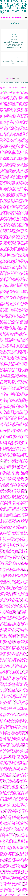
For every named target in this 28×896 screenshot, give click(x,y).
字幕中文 (23, 502)
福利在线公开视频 (24, 111)
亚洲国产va (15, 461)
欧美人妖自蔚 (9, 378)
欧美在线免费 (16, 190)
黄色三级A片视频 (12, 336)
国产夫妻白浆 (8, 782)
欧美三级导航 (7, 521)
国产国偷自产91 (23, 504)
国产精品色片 (21, 353)
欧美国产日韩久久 (21, 623)
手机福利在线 (4, 632)
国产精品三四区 (25, 674)
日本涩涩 (2, 511)
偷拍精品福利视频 (5, 535)
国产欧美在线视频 (15, 863)
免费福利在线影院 (22, 116)
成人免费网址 (7, 268)
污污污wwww (24, 473)
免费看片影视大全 (15, 432)
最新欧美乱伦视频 (5, 274)
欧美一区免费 (20, 271)
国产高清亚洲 (2, 610)
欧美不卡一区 (20, 698)
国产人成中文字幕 (13, 617)
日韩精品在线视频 (3, 398)
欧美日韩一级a (23, 683)
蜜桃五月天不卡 (19, 523)
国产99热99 (23, 594)
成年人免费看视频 (16, 839)
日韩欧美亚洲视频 (14, 194)
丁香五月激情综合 (11, 339)
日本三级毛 (18, 817)
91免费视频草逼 (3, 226)
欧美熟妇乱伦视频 (11, 813)
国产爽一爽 (16, 661)
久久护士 (12, 649)
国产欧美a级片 (20, 118)
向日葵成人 (12, 872)
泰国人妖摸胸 (6, 330)
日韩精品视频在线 (6, 859)
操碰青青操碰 (19, 172)
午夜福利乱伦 (5, 575)
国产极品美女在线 (4, 287)
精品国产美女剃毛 (5, 672)
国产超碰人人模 (25, 121)
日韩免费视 (16, 607)
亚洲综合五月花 (15, 522)
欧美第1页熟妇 (25, 413)
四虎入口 (23, 471)
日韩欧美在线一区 (17, 350)
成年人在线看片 (20, 333)
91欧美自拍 (10, 638)
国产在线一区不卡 (24, 588)
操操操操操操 (25, 344)
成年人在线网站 (16, 201)
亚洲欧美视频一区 (18, 598)
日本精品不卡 (3, 236)
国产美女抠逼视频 (14, 552)
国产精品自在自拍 (5, 380)
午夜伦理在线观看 (4, 219)
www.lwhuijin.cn (11, 77)
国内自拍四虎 (14, 591)
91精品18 (12, 805)
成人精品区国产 (21, 241)
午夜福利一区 (3, 249)
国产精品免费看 (21, 106)
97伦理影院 (10, 559)
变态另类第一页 (22, 550)
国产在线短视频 (22, 171)
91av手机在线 (11, 568)
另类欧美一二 (22, 848)
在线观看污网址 (10, 303)
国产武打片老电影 (7, 406)
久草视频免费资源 (18, 313)
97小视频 (21, 803)
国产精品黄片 (5, 157)
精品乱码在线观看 (13, 163)
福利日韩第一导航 (20, 375)
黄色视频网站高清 (7, 514)
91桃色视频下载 (8, 567)
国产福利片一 (17, 136)
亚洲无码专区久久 (7, 298)
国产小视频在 (10, 537)
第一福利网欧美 (15, 197)
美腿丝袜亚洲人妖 (19, 619)
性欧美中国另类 (14, 546)
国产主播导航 (5, 153)
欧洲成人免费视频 (14, 637)
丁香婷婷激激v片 (15, 305)
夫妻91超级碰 (4, 775)
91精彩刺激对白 (20, 140)
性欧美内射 (12, 473)
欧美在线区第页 (22, 345)
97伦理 (18, 478)
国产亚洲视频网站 (5, 835)
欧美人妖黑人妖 (15, 411)
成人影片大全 (23, 217)
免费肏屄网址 (21, 148)
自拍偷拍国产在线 (20, 770)
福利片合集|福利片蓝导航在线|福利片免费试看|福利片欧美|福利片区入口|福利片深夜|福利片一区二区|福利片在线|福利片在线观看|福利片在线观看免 (14, 459)
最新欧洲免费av (4, 386)
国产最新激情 (8, 293)
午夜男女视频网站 (16, 381)
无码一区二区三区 (10, 875)
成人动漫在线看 (10, 174)
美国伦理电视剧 (3, 845)
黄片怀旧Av (16, 640)
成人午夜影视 (19, 622)
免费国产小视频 (15, 424)
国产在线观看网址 (6, 593)
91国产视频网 (16, 866)
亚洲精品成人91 (21, 529)
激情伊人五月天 (21, 153)
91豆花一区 (25, 831)
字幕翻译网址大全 (23, 299)
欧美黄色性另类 (3, 151)
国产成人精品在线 (17, 481)
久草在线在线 (9, 305)
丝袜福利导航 (11, 426)
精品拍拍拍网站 (22, 110)
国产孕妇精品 (10, 661)
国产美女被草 (5, 555)
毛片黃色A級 (3, 860)
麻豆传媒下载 (12, 366)
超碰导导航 (2, 807)
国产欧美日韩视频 (9, 408)
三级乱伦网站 (9, 613)
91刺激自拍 (4, 888)
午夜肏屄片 (13, 600)
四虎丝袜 (6, 582)
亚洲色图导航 (12, 789)
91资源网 (19, 509)
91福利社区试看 (20, 745)
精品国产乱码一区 (6, 310)
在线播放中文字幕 (21, 587)
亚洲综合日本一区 (19, 580)
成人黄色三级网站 (22, 196)
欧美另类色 (22, 513)
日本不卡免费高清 (20, 298)
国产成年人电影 (18, 193)
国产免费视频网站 (7, 172)
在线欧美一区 (14, 755)
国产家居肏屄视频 (7, 263)
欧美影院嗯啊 (4, 97)
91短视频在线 (22, 632)
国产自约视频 (17, 555)
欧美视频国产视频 (6, 877)
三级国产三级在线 (7, 718)
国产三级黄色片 (21, 226)
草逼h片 (1, 527)
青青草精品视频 (24, 183)
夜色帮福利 (13, 510)
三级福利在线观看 (22, 360)
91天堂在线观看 (7, 384)
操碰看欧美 (17, 878)
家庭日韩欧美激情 (12, 834)
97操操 (6, 559)
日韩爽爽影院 (18, 665)
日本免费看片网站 (23, 565)
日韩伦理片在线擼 (21, 764)
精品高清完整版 (21, 372)
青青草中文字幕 (19, 243)
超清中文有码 (5, 603)
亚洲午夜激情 (14, 301)
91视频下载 (18, 714)
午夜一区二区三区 (19, 295)
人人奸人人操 (6, 410)
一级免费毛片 (13, 864)
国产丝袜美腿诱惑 (5, 586)
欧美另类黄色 (25, 326)
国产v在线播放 (17, 357)
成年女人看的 (17, 420)
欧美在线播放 (3, 761)
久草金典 (8, 650)
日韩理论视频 (6, 682)
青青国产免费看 (15, 702)
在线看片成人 (3, 164)
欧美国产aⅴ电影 (21, 162)
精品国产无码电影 (15, 320)
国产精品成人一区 (20, 422)
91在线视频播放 (23, 354)
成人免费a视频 (24, 487)
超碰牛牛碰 (21, 625)
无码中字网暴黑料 (4, 290)
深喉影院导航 (19, 311)
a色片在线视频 (14, 333)
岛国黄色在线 (5, 472)
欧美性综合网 (15, 402)
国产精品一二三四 (11, 124)
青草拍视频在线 (10, 541)
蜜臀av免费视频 (23, 104)
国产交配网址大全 (4, 319)
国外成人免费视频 (13, 886)
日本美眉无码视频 (4, 359)
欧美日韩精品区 (13, 377)
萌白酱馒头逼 (9, 688)
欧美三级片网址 (3, 793)
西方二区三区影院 (10, 882)
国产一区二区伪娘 (19, 302)
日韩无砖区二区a (24, 551)
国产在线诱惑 (19, 208)
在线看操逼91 (5, 618)
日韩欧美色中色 (11, 369)
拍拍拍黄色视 (11, 674)
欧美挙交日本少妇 (10, 833)
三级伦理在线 (19, 656)
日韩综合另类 (17, 142)
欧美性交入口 (2, 726)
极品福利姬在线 (18, 133)
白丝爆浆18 (25, 652)
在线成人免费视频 (8, 736)
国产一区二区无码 (10, 860)
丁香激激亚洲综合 (3, 875)
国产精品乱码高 (3, 353)
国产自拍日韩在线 (14, 764)
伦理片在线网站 (9, 432)
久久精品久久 (5, 299)
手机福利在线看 (24, 150)
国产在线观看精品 (11, 396)
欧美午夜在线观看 (23, 653)
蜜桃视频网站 (5, 892)
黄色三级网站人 (22, 305)
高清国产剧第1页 (3, 112)
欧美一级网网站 (10, 857)
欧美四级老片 (2, 292)
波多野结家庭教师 (20, 102)
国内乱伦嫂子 (22, 142)
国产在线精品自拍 (21, 857)
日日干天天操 (19, 291)
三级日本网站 (13, 200)
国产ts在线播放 (6, 186)
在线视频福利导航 (8, 851)
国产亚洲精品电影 (11, 219)
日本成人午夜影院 (7, 278)
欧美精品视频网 (19, 684)
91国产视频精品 (21, 109)
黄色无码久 (8, 783)
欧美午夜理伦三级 (3, 522)
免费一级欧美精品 (7, 132)
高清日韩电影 (25, 325)
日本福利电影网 (23, 805)
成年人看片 (19, 611)
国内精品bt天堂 (19, 145)
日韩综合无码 (8, 106)
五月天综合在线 (24, 665)
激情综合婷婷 (6, 295)
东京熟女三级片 (24, 771)
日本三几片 (10, 582)
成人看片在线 (18, 431)
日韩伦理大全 (3, 418)
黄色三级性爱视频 (20, 370)
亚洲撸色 (7, 644)
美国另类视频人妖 (17, 209)
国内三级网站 (2, 710)
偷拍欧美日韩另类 (11, 821)
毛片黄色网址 (11, 786)
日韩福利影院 (5, 516)
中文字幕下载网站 (3, 303)
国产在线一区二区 (14, 132)
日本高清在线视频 (14, 372)
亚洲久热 (15, 484)
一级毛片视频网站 (5, 405)
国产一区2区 (6, 595)
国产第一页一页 (22, 408)
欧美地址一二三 (12, 390)
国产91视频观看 (7, 138)
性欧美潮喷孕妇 (22, 716)
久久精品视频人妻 (7, 377)
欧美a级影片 (8, 667)
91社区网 (25, 821)
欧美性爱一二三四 (8, 773)
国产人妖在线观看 (18, 296)
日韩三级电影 (9, 740)
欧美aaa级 (12, 703)
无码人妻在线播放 (12, 325)
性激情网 (19, 825)
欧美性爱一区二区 (8, 430)
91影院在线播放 (13, 145)
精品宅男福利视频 (10, 712)
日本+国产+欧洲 (5, 890)
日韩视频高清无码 (24, 833)
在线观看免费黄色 (10, 632)
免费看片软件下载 (14, 694)
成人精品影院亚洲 (7, 619)
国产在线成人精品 (8, 213)
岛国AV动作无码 (5, 763)
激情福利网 (4, 685)
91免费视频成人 (7, 429)
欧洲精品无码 (6, 325)
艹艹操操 (8, 895)
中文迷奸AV (18, 779)
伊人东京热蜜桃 (7, 703)
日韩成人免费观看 (6, 734)
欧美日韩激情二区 (3, 481)
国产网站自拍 (15, 885)
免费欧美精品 (4, 551)
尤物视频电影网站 (16, 308)
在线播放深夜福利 (13, 410)
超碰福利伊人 (8, 115)
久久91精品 (16, 797)
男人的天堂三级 (24, 498)
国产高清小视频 (13, 817)
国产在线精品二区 (9, 658)
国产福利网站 (2, 430)
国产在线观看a (23, 519)
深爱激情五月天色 (5, 508)
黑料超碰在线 (17, 237)
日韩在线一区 (4, 110)
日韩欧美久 (21, 493)
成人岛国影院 (23, 703)
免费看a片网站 (15, 547)
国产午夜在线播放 (20, 363)
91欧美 (26, 761)
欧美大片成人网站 (11, 561)
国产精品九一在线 (10, 261)
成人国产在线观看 (13, 721)
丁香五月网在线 (21, 220)
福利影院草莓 (8, 858)
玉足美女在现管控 (8, 624)
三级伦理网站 (20, 879)
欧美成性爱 (4, 564)
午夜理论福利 (22, 765)
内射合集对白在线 (18, 195)
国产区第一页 (18, 695)
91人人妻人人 (11, 830)
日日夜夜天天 (25, 263)
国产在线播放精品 (7, 348)
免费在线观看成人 (3, 347)
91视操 (18, 653)
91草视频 (4, 668)
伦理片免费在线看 (22, 607)
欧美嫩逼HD (12, 480)
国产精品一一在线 (17, 564)
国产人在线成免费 (24, 727)
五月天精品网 (7, 509)
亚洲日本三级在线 (18, 855)
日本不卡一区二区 (19, 304)
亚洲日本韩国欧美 (13, 745)
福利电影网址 (20, 570)
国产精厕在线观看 (13, 248)
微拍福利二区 (12, 133)
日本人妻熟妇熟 (3, 576)
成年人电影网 (14, 122)
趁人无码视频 (5, 148)
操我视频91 (2, 629)
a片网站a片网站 (22, 432)
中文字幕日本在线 (8, 320)
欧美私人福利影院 (20, 265)
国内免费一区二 (12, 382)
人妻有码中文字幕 (20, 169)
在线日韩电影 (21, 378)
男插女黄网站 (9, 743)
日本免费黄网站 (23, 157)
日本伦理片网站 (9, 879)
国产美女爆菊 (20, 546)
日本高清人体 (24, 655)
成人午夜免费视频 (16, 769)
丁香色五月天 (4, 224)
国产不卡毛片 (20, 585)
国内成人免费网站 (5, 302)
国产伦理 (11, 818)
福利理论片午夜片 (13, 214)
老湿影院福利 (18, 628)
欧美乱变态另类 (5, 881)
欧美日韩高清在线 (9, 171)
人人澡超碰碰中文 (14, 837)
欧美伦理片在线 (13, 327)
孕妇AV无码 (6, 489)
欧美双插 (23, 561)
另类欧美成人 (13, 648)
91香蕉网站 (11, 797)
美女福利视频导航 (14, 550)
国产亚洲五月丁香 (22, 230)
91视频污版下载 (6, 130)
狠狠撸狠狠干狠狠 (8, 250)
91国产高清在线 (10, 708)
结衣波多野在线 (19, 105)
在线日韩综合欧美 (11, 420)
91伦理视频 (13, 785)
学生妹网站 (6, 502)
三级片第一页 (21, 277)
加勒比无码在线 (13, 114)
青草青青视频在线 (17, 873)
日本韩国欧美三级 (22, 715)
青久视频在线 (9, 122)
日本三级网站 (22, 697)
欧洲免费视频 (22, 136)
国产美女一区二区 (13, 401)
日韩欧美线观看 (24, 884)
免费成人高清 (19, 289)
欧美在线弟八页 (10, 685)
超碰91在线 (8, 577)
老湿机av (2, 485)
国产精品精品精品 (24, 165)
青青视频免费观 (3, 852)
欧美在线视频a (7, 401)
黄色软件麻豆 (6, 237)
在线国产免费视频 (9, 151)
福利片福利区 (10, 477)
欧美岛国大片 (16, 803)
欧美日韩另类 (13, 267)
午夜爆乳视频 (16, 232)
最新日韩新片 (3, 156)
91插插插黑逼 (18, 589)
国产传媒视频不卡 (10, 780)
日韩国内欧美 (2, 728)
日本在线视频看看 (20, 401)
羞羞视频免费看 (5, 846)
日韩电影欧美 (2, 671)
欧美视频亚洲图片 (6, 523)
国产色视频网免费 (14, 166)
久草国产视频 (9, 722)
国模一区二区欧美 (14, 269)
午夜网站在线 (3, 115)
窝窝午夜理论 (15, 474)
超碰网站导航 (12, 158)
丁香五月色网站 (10, 683)
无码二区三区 (22, 811)
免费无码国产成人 (20, 877)
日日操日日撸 (2, 677)
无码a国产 (26, 755)
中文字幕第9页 (6, 341)
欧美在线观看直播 (16, 332)
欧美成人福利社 (8, 169)
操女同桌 (22, 644)
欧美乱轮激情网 (4, 162)
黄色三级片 (2, 567)
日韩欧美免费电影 (7, 755)
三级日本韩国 (13, 606)
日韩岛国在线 (22, 274)
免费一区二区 (18, 600)
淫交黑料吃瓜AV (17, 400)
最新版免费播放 (5, 700)
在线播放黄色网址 (23, 608)
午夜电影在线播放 (5, 199)
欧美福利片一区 (18, 346)
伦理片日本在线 (18, 219)
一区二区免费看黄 (10, 641)
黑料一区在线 (13, 169)
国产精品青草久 (19, 742)
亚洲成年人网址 (3, 722)
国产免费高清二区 (13, 511)
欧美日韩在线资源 (22, 362)
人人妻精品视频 (3, 102)
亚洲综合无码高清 (11, 342)
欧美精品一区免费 (17, 405)
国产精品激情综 (23, 394)
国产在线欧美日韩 (19, 325)
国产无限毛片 (5, 111)
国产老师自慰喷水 (22, 398)
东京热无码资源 (17, 683)
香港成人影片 (6, 140)
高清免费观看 (5, 387)
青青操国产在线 (21, 869)
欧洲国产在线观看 (21, 424)
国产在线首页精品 (13, 263)
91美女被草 (4, 496)
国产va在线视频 (17, 266)
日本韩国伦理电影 (17, 97)
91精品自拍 (17, 823)
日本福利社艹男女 (16, 688)
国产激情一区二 (7, 304)
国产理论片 (11, 771)
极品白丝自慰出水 (3, 184)
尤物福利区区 (14, 326)
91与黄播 (15, 793)
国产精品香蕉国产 (19, 380)
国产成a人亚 (16, 472)
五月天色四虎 (5, 662)
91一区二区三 (14, 647)
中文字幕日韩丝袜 (10, 230)
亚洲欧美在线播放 (18, 701)
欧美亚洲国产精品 (11, 346)
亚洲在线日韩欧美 (13, 368)
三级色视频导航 (24, 330)
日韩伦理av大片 (3, 471)
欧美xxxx (21, 743)
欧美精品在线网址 (16, 104)
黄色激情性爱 (24, 670)
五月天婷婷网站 (11, 157)
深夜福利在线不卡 (22, 323)
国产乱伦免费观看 (10, 215)
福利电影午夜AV (23, 374)
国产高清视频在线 (23, 788)
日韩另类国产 (14, 92)
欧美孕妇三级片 (6, 473)
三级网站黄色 (13, 538)
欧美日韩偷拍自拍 (9, 853)
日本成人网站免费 (3, 474)
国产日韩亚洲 (22, 308)
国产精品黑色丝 (25, 407)
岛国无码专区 (13, 709)
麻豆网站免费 (9, 245)
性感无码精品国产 (12, 750)
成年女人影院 (11, 759)
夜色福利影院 (11, 592)
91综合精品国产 (11, 190)
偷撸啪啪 (7, 589)
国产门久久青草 (16, 297)
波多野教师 (24, 815)
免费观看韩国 (2, 327)
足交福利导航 (24, 753)
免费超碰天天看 (15, 691)
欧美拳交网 (25, 692)
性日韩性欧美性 (11, 558)
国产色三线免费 (13, 123)
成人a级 (26, 843)
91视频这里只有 (11, 160)
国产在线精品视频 (17, 319)
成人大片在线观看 (8, 424)
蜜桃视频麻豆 (8, 465)
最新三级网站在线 (24, 531)
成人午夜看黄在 (3, 408)
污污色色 (5, 809)
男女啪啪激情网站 (14, 271)
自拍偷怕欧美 (23, 817)
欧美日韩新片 (5, 821)
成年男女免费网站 (12, 371)
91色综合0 (16, 841)
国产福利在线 (2, 483)
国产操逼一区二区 (13, 825)
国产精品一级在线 (4, 339)
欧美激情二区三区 (23, 420)
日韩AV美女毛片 (24, 767)
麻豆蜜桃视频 (2, 259)
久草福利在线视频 (8, 416)
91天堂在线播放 (13, 655)
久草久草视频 (12, 847)
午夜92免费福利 (22, 255)
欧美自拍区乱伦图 (13, 535)
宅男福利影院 (18, 168)
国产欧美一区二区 (24, 480)
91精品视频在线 (14, 356)
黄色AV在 (13, 619)
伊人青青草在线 (23, 630)
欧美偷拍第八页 (18, 883)
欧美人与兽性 (4, 423)
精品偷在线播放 (10, 585)
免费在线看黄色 (12, 195)
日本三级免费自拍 (22, 464)
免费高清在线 (13, 388)
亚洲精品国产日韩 (19, 574)
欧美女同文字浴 (19, 407)
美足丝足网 (13, 823)
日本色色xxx (2, 696)
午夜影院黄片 (5, 794)
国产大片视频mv (11, 180)
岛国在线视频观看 (15, 626)
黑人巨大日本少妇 (10, 775)
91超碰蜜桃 (9, 522)
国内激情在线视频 (17, 261)
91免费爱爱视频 (14, 877)
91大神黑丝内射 (16, 146)
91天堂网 (2, 694)
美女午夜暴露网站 (5, 679)
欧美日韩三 (6, 562)
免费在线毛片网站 (5, 168)
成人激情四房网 (7, 694)
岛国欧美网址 (21, 144)
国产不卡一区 (23, 215)
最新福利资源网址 (5, 195)
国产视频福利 (15, 768)
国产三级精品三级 (9, 104)
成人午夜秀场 (20, 885)
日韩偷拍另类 (24, 873)
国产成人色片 (9, 762)
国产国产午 (25, 676)
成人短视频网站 (16, 605)
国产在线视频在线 (8, 345)
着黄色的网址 (4, 364)
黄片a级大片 (8, 751)
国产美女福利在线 (20, 192)
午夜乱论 (6, 767)
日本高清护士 (11, 374)
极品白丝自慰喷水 (18, 390)
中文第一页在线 (22, 201)
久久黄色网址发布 (7, 217)
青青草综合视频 (5, 738)
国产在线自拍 (18, 165)
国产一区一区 (16, 362)
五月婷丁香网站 (17, 386)
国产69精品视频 (12, 237)
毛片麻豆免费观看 (16, 725)
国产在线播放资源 (20, 253)
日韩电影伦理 (10, 146)
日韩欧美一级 (13, 523)
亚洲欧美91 (25, 510)
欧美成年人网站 (19, 94)
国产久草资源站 (19, 223)
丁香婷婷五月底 (20, 858)
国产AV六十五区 (11, 290)
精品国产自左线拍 (16, 170)
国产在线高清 (22, 428)
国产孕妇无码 (23, 120)
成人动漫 (24, 656)
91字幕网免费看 (16, 148)
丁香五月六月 (11, 274)
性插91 (20, 469)
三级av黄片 (17, 649)
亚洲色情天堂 (14, 184)
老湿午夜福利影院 (22, 387)
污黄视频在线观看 (19, 205)
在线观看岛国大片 (24, 759)
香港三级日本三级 (9, 483)
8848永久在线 (17, 558)
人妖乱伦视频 (4, 876)
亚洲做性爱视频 (17, 354)
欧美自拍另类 (25, 469)
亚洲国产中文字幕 (16, 501)
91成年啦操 (22, 472)
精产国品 (22, 680)
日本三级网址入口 (22, 599)
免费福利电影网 (21, 238)
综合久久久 (22, 828)
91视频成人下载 (16, 247)
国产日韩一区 (22, 769)
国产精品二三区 (9, 102)
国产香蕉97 (8, 588)
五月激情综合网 (6, 774)
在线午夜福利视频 (22, 151)
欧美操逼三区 (24, 278)
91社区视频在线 (23, 290)
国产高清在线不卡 (15, 251)
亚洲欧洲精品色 (9, 249)
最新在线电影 (15, 129)
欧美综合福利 (18, 108)
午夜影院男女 (17, 872)
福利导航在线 (14, 413)
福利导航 (26, 640)
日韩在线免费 (4, 688)
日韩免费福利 (6, 789)
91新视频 (24, 556)
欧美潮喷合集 (12, 256)
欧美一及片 (6, 714)
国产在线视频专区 (18, 336)
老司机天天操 (23, 376)
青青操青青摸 (7, 629)
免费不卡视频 (5, 227)
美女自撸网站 (6, 847)
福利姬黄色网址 (24, 806)
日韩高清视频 (16, 818)
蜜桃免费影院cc (24, 176)
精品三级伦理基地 (4, 313)
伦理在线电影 (23, 209)
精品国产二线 (19, 257)
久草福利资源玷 (18, 528)
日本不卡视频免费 (15, 706)
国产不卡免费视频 (3, 414)
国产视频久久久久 (10, 499)
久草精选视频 (13, 680)
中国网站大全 (11, 334)
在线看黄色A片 (17, 492)
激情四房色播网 (22, 156)
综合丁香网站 (10, 99)
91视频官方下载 (13, 105)
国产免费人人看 (10, 793)
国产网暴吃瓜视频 (22, 520)
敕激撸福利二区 (19, 211)
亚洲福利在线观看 (13, 375)
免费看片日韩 (10, 402)
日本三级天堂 (10, 287)
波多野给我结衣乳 (19, 648)
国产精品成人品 (19, 654)
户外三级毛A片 (24, 789)
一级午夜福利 (14, 224)
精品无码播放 (2, 268)
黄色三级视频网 (3, 604)
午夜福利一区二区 (19, 496)
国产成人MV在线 (10, 398)
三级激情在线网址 (11, 767)
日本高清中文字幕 (22, 559)
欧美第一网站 (22, 164)
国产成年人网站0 (7, 606)
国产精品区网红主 (5, 108)
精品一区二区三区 (20, 895)
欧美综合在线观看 (7, 283)
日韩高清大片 (4, 141)
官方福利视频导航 (23, 332)
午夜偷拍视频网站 (8, 479)
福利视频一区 (24, 883)
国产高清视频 (25, 768)
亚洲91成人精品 (18, 244)
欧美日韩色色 (4, 642)
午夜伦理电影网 (3, 541)
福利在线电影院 (17, 428)
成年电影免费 (9, 92)
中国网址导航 (21, 640)
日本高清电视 (6, 822)
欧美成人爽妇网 (19, 864)
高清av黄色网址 (18, 330)
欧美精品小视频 (23, 830)
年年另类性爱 (18, 847)
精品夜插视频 (20, 417)
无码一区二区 (13, 588)
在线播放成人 (11, 405)
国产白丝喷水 (9, 329)
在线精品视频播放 (23, 791)
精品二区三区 (6, 884)
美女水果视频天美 (8, 505)
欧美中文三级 (14, 430)
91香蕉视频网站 (8, 152)
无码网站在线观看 (14, 650)
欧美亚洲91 (19, 540)
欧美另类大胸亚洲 (24, 310)
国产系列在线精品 (6, 431)
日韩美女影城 (10, 359)
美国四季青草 (2, 552)
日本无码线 (2, 709)
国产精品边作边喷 (4, 396)
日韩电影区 (11, 889)
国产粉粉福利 (16, 697)
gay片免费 (6, 664)
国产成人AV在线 (10, 697)
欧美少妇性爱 (20, 411)
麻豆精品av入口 (6, 248)
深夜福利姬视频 (5, 695)
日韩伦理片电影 (5, 323)
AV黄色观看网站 (19, 344)
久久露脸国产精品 (18, 851)
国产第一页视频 (6, 321)
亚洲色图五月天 (25, 177)
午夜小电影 (4, 640)
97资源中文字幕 (11, 392)
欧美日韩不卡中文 (19, 307)
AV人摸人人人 (7, 673)
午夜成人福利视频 (6, 804)
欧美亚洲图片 (11, 266)
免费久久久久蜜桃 (15, 762)
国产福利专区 (6, 93)
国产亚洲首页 (11, 586)
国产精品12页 (6, 592)
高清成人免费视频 (7, 192)
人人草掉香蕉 (23, 334)
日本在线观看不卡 (16, 236)
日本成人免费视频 (19, 260)
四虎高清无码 (4, 638)
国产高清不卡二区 (20, 430)
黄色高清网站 (11, 350)
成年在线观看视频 (7, 871)
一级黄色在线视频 (14, 545)
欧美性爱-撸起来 (5, 526)
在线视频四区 (12, 138)
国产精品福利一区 (13, 894)
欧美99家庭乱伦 (5, 206)
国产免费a (6, 742)
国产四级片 (22, 479)
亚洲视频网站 (8, 333)
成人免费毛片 (16, 340)
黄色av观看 (25, 851)
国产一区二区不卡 (17, 376)
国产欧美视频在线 (10, 97)
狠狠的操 (12, 734)
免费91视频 (17, 875)
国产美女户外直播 (15, 345)
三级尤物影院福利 (10, 351)
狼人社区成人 (4, 251)
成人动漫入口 (5, 369)
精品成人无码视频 (18, 321)
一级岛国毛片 (14, 235)
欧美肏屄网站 (9, 224)
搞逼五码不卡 (16, 490)
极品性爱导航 (6, 825)
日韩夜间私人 (9, 235)
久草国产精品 (3, 413)
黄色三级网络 (4, 504)
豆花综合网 (16, 857)
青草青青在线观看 (20, 733)
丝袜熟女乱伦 (15, 505)
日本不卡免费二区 (19, 573)
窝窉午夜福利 (20, 245)
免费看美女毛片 (3, 857)
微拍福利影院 (22, 221)
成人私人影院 (15, 618)
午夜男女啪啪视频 (23, 649)
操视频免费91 (6, 511)
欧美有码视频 (17, 256)
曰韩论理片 (2, 670)
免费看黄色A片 (4, 215)
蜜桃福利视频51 (22, 247)
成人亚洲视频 (13, 218)
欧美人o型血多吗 (22, 281)
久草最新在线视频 (13, 254)
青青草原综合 (24, 181)
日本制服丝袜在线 (10, 828)
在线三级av (17, 835)
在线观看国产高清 (19, 819)
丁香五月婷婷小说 (21, 293)
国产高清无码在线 (11, 227)
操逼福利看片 (7, 623)
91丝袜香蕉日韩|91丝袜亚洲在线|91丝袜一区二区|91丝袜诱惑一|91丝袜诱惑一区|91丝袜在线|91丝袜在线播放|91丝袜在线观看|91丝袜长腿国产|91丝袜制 (14, 436)
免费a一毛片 (12, 583)
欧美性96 (17, 497)
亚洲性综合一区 (22, 329)
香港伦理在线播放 (8, 807)
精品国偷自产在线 (4, 317)
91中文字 (15, 890)
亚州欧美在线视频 (4, 771)
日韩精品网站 (12, 665)
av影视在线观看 (13, 404)
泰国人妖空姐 (7, 486)
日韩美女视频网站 (23, 709)
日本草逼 (13, 883)
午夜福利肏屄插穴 (16, 483)
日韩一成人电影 (25, 257)
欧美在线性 (2, 702)
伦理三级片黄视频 (19, 186)
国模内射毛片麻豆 (10, 848)
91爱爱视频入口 (6, 334)
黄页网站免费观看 (22, 146)
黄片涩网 (3, 692)
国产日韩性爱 (16, 175)
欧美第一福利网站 (18, 341)
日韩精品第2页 (5, 360)
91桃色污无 (25, 538)
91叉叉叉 (24, 787)
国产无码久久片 (20, 389)
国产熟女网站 (22, 818)
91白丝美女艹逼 (3, 316)
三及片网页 (17, 712)
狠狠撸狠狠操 (16, 392)
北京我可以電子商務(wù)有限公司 (12, 17)
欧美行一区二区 (6, 374)
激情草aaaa (18, 487)
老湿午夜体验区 (20, 763)
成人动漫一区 (15, 241)
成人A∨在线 (7, 872)
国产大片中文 (24, 860)
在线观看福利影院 (7, 407)
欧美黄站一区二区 (13, 581)
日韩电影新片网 (19, 795)
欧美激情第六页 (21, 406)
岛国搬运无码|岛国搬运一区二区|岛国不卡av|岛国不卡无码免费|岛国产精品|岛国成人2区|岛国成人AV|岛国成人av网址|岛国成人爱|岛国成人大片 (13, 452)
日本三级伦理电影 (3, 532)
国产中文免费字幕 (6, 404)
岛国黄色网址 (10, 116)
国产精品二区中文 (12, 662)
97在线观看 (25, 751)
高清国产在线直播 (3, 477)
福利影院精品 (14, 311)
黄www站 (9, 800)
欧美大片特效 (24, 780)
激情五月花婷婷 (14, 733)
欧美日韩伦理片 (21, 197)
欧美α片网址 (4, 855)
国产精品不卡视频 (3, 92)
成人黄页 (9, 892)
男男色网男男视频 (16, 565)
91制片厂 (21, 875)
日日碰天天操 (22, 284)
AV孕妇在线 (2, 773)
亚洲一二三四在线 (9, 353)
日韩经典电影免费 (20, 535)
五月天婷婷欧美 (24, 700)
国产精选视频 (8, 177)
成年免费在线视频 (11, 534)
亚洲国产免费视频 (6, 678)
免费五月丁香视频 (19, 601)
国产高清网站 (24, 775)
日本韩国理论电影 (5, 528)
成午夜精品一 (18, 517)
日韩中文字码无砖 (15, 213)
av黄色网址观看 (6, 344)
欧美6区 (7, 656)
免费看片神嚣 (10, 148)
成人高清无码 (20, 194)
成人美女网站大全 (18, 124)
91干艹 (3, 637)
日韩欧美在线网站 (20, 593)
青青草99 (24, 486)
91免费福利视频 (3, 171)
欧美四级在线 (6, 133)
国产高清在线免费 (13, 259)
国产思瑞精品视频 (5, 573)
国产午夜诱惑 (19, 395)
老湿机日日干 (21, 273)
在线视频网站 (19, 98)
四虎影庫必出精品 (17, 753)
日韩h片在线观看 (5, 150)
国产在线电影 (21, 664)
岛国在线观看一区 (14, 406)
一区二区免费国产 (6, 805)
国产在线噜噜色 (9, 768)
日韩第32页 (6, 689)
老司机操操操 (13, 117)
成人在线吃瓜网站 (12, 188)
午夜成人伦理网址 (7, 469)
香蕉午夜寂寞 (13, 690)
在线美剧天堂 (4, 261)
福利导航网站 (13, 268)
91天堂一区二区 (21, 314)
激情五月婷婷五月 (18, 831)
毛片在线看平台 (11, 135)
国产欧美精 (20, 507)
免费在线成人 (13, 134)
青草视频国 (2, 579)
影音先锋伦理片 (6, 865)
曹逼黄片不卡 (9, 461)
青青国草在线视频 (6, 205)
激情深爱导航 (16, 110)
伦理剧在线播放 (17, 130)
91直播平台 (8, 653)
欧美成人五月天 (13, 431)
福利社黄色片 (14, 363)
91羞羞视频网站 (3, 106)
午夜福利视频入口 (18, 679)
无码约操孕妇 (23, 528)
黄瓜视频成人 (17, 805)
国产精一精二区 (10, 162)
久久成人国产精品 (8, 262)
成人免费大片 (22, 232)
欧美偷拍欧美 (13, 692)
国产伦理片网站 (17, 471)
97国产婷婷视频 (11, 555)
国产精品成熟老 (25, 321)
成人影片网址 (19, 352)
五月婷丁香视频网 (17, 563)
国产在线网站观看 (17, 732)
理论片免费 (20, 768)
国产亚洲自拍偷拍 (8, 691)
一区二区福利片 (9, 301)
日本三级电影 (10, 187)
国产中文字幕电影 (13, 243)
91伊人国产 (13, 779)
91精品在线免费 (10, 599)
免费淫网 (18, 519)
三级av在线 (5, 531)
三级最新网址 (5, 622)
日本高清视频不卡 (14, 348)
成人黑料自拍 (4, 305)
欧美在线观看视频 (22, 571)
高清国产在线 (18, 846)
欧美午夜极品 (14, 250)
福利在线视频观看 (22, 604)
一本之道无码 (19, 301)
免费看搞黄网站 (13, 787)
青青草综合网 (6, 335)
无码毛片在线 (2, 320)
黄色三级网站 (22, 497)
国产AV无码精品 (8, 265)
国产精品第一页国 (11, 846)
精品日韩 (20, 691)
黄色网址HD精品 (12, 244)
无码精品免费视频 (10, 513)
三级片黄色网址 (9, 207)
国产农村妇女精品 (10, 612)
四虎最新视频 (14, 115)
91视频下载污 (9, 576)
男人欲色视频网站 (22, 249)
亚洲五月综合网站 (20, 327)
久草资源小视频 (18, 812)
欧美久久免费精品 (7, 425)
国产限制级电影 (22, 490)
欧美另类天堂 (13, 399)
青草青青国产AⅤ (6, 812)
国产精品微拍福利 (18, 597)
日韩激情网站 (10, 127)
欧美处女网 (17, 788)
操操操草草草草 (13, 189)
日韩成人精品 (9, 251)
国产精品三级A (7, 485)
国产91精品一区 (3, 297)
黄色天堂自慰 (14, 416)
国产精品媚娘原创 (15, 469)
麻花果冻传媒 (6, 94)
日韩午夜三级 (13, 231)
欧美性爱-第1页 (12, 93)
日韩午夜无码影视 (3, 400)
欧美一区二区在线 (8, 706)
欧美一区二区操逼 (13, 223)
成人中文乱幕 (5, 142)
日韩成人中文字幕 (15, 479)
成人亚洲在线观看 (19, 322)
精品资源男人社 (10, 241)
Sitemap (20, 78)
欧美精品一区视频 (20, 624)
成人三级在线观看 (19, 822)
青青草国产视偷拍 (3, 235)
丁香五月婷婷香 (8, 372)
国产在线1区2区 (5, 180)
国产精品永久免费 (16, 164)
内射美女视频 (5, 116)
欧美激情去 (9, 474)
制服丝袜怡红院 (20, 758)
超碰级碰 (15, 876)
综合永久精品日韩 (20, 338)
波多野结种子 (19, 254)
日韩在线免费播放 (7, 208)
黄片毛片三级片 (16, 765)
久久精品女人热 (6, 894)
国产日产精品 (12, 176)
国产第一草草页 (21, 152)
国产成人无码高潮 (20, 92)
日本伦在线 (5, 686)
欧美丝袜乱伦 (24, 410)
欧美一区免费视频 (15, 800)
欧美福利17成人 (16, 273)
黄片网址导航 (17, 830)
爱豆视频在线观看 (6, 785)
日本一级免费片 (23, 786)
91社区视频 (17, 475)
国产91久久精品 (23, 212)
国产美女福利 (5, 725)
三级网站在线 (6, 886)
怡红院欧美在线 (21, 852)
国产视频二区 (10, 417)
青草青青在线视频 (14, 202)
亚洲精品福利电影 (24, 431)
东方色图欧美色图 (13, 275)
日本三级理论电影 (7, 395)
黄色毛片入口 (14, 465)
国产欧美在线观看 (4, 314)
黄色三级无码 (15, 576)
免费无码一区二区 (18, 510)
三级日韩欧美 (24, 105)
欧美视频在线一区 (17, 537)
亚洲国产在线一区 (13, 652)
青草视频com (14, 852)
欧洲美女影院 (3, 866)
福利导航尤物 (25, 302)
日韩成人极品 (2, 345)
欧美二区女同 (16, 387)
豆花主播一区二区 (13, 253)
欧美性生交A (11, 575)
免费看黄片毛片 (18, 603)
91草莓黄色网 (24, 628)
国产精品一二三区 (7, 781)
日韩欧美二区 (16, 369)
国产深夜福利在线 (21, 704)
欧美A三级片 (14, 740)
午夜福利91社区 (25, 812)
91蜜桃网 (12, 867)
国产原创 (4, 715)
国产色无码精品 (9, 861)
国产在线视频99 (8, 220)
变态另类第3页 (11, 175)
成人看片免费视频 (6, 328)
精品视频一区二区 (20, 591)
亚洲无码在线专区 (20, 365)
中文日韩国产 (4, 712)
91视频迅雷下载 (13, 203)
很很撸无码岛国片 (8, 811)
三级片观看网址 (5, 124)
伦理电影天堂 (23, 491)
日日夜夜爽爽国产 (3, 533)
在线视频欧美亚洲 (24, 396)
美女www (7, 765)
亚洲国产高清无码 (20, 581)
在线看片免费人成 (14, 466)
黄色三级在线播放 (3, 122)
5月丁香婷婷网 (18, 703)
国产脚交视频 (8, 710)
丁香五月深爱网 (20, 178)
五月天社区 (16, 853)
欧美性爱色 (22, 634)
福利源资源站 (15, 716)
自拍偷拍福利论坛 (9, 634)
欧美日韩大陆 (8, 126)
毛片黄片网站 (22, 359)
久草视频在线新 (21, 141)
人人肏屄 (20, 854)
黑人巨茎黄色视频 (22, 297)
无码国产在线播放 (9, 196)
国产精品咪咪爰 (15, 736)
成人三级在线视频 (20, 309)
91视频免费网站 (10, 809)
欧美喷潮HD (5, 628)
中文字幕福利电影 (4, 381)
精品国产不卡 (7, 365)
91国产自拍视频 (11, 383)
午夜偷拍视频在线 (16, 477)
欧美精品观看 (20, 861)
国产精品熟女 (5, 574)
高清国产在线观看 (19, 842)
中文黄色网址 (21, 533)
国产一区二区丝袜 (20, 189)
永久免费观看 (7, 375)
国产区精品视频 (15, 567)
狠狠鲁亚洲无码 (8, 166)
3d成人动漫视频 (11, 232)
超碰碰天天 (14, 624)
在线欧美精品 (22, 135)
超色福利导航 (3, 272)
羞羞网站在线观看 (17, 860)
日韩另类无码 (13, 384)
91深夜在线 (9, 647)
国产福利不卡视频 (14, 869)
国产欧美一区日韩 (23, 400)
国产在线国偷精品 (17, 160)
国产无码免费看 (9, 422)
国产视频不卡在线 (6, 690)
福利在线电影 (6, 121)
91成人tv (2, 469)
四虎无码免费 (17, 734)
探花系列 (22, 872)
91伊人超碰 (20, 694)
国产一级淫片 (20, 845)
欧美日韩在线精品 (21, 650)
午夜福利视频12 (13, 310)
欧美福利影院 (15, 749)
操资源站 (7, 655)
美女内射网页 (24, 275)
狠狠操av (21, 467)
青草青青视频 (2, 96)
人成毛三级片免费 (12, 108)
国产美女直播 (9, 852)
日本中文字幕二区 (14, 152)
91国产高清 (12, 569)
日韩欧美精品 (8, 257)
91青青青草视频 (24, 347)
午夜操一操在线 (16, 696)
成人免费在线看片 (18, 556)
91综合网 (19, 660)
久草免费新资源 (5, 135)
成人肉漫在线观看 (10, 841)
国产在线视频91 (23, 206)
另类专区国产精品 (9, 418)
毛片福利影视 (4, 174)
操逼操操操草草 (6, 390)
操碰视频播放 (13, 519)
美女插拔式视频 (3, 762)
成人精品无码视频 (16, 359)
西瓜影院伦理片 (19, 188)
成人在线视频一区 (16, 127)
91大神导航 (4, 747)
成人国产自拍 (13, 407)
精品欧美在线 (21, 174)
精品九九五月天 (24, 168)
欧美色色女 (10, 618)
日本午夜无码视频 (18, 641)
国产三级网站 (5, 525)
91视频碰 (23, 809)
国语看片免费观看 (21, 402)
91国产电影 (2, 885)
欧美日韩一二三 (11, 111)
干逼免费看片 (4, 585)
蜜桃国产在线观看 (20, 134)
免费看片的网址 (5, 795)
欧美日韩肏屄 (12, 394)
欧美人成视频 (24, 285)
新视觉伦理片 (10, 153)
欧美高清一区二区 (4, 383)
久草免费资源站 (25, 484)
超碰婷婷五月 (19, 177)
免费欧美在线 (13, 540)
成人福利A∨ (17, 632)
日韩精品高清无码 (4, 392)
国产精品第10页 (6, 136)
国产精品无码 (10, 247)
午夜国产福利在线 (20, 543)
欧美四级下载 (2, 424)
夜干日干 (21, 792)
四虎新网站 (25, 792)
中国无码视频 (24, 227)
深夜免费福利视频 (3, 641)
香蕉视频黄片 (23, 483)
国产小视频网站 (3, 791)
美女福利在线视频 (13, 94)
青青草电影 (10, 565)
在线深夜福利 (22, 381)
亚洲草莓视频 (12, 806)
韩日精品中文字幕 (11, 206)
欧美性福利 (16, 726)
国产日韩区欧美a (19, 737)
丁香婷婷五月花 (17, 157)
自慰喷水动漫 (6, 275)
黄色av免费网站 (14, 804)
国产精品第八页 (14, 895)
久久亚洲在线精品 (24, 225)
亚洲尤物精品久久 (22, 539)
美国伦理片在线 (13, 304)
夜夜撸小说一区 (4, 120)
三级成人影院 (7, 352)
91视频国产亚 (13, 629)
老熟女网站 (2, 654)
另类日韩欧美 (13, 485)
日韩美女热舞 (11, 679)
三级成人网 (4, 683)
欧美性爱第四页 (12, 193)
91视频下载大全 (9, 849)
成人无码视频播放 (14, 623)
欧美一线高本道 (19, 746)
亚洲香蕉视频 (10, 381)
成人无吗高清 (6, 798)
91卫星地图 (19, 774)
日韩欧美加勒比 (6, 419)
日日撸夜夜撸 (25, 865)
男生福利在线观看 (20, 115)
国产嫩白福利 (13, 257)
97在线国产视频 (3, 613)
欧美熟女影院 (25, 128)
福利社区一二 (19, 326)
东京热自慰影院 (21, 292)
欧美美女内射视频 (7, 883)
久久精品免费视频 (20, 203)
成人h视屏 (10, 557)
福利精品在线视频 (7, 200)
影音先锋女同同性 (3, 833)
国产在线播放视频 (12, 656)
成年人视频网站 (8, 289)
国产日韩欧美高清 (13, 309)
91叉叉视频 (18, 549)
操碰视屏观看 (19, 413)
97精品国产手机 (10, 481)
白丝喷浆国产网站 (13, 358)
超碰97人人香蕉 (8, 147)
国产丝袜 (8, 867)
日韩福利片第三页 (3, 129)
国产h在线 (8, 726)
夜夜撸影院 (24, 894)
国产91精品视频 (20, 229)
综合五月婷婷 (15, 187)
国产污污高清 (7, 389)
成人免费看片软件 (20, 672)
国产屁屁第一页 (20, 710)
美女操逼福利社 (10, 642)
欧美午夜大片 (19, 655)
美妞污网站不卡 (17, 759)
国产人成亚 (8, 610)
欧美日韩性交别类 (16, 139)
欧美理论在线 (18, 806)
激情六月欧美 (8, 159)
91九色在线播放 (15, 792)
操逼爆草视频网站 (5, 581)
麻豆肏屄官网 (5, 225)
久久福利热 (11, 720)
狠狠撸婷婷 (23, 537)
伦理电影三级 (7, 824)
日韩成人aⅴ (25, 810)
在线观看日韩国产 (17, 771)
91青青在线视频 (24, 611)
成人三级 (1, 680)
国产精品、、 (23, 642)
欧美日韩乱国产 (25, 352)
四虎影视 (24, 505)
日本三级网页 (19, 393)
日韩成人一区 (23, 714)
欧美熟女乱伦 (24, 195)
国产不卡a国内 (21, 843)
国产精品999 (13, 653)
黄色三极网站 (20, 147)
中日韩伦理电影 (22, 392)
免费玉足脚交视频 (16, 719)
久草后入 (24, 622)
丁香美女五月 (19, 678)
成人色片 (1, 489)
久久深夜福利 (8, 840)
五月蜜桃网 (9, 845)
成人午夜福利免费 (17, 347)
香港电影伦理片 (6, 105)
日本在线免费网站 (20, 617)
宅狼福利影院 (5, 242)
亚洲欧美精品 (10, 491)
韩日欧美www (17, 592)
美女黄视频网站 (24, 193)
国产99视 (16, 882)
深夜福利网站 (11, 873)
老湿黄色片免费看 (15, 579)
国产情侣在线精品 (23, 93)
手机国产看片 (16, 630)
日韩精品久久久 (24, 481)
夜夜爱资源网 (6, 757)
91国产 (5, 540)
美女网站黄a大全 (6, 350)
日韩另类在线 (24, 336)
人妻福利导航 (14, 207)
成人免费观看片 (8, 660)
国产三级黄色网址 (15, 378)
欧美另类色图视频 (9, 668)
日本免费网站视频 (24, 319)
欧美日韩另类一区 (12, 562)
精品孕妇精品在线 (20, 514)
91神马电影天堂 (15, 533)
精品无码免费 (19, 267)
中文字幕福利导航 (17, 594)
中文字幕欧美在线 (6, 649)
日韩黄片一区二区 (4, 340)
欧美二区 (1, 815)
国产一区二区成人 (20, 757)
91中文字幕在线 (14, 871)
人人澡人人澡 (5, 737)
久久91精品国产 (17, 426)
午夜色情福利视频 (21, 731)
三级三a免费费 (8, 546)
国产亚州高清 (25, 658)
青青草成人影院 (21, 647)
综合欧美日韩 (5, 557)
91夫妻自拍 (2, 666)
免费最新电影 (12, 865)
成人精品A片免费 (21, 224)
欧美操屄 (19, 484)
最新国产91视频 (5, 661)
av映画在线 (18, 562)
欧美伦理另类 (21, 892)
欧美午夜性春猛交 (13, 328)
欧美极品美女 (8, 229)
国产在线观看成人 (17, 383)
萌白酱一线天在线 (17, 334)
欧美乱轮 (5, 803)
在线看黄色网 (24, 870)
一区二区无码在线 (23, 696)
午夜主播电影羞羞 (12, 165)
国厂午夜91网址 (14, 587)
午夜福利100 (10, 890)
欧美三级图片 (7, 96)
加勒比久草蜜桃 (25, 589)
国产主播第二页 (15, 761)
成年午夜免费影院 (3, 776)
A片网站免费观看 (19, 799)
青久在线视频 (2, 570)
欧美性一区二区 (11, 563)
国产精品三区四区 (10, 492)
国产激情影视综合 (23, 579)
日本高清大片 (25, 315)
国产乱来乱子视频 (10, 414)
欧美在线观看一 (19, 595)
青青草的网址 (17, 586)
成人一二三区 (17, 833)
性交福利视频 (2, 591)
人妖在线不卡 (16, 360)
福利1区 (1, 847)
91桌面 (23, 730)
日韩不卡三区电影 (18, 534)
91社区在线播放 (10, 876)
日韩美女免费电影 (16, 582)
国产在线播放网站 (6, 233)
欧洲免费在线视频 (9, 464)
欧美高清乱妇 (19, 275)
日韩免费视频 (12, 788)
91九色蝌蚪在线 (24, 526)
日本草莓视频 (22, 613)
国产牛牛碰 (22, 586)
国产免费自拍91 (20, 834)
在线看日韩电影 (5, 308)
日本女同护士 (16, 144)
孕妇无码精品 (8, 338)
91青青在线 (5, 707)
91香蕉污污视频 (9, 411)
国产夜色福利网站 (5, 806)
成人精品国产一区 (6, 731)
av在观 (10, 462)
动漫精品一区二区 (14, 509)
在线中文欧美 (12, 330)
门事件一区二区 (19, 200)
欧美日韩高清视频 (10, 110)
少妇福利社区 (9, 501)
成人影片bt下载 (12, 695)
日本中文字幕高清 (13, 315)
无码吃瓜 (5, 743)
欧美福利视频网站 (18, 813)
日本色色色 (14, 622)
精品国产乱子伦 (12, 798)
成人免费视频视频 (7, 842)
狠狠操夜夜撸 (15, 99)
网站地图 (2, 88)
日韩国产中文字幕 (5, 517)
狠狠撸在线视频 (6, 309)
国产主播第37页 (25, 399)
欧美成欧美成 (5, 346)
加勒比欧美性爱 (20, 122)
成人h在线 (24, 742)
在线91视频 (22, 801)
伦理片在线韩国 (8, 292)
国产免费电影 (7, 98)
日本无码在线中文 (16, 526)
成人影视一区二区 (4, 190)
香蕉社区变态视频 (7, 203)
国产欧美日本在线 (5, 480)
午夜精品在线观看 (18, 616)
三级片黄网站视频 (22, 369)
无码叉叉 (7, 816)
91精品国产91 (19, 553)
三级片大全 (17, 568)
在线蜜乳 (4, 464)
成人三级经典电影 (10, 354)
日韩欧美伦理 (17, 776)
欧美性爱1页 (10, 881)
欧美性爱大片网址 (16, 773)
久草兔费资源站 (12, 595)
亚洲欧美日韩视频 (13, 478)
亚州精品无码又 (18, 525)
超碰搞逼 (11, 765)
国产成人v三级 (20, 250)
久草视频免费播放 (20, 793)
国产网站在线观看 (22, 797)
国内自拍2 (24, 662)
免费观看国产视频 (16, 557)
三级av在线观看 (6, 549)
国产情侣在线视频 (7, 271)
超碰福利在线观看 (23, 287)
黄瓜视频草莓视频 (19, 794)
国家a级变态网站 (15, 892)
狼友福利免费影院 (21, 132)
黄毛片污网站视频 (14, 782)
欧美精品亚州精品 (13, 118)
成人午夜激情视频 (24, 564)
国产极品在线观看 (10, 776)
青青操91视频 (23, 688)
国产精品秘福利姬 (22, 713)
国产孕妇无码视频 (6, 698)
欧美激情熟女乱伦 (14, 824)
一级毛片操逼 (6, 428)
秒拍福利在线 (2, 326)
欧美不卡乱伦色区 (13, 758)
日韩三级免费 (4, 561)
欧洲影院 (23, 485)
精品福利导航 (22, 659)
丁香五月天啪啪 (18, 103)
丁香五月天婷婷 (9, 156)
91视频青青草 (6, 818)
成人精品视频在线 (11, 313)
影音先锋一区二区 (21, 777)
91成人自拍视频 (4, 201)
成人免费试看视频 (5, 817)
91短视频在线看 (18, 183)
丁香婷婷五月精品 (22, 545)
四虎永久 (6, 732)
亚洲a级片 (7, 831)
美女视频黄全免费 (16, 727)
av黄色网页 (8, 692)
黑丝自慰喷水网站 (8, 286)
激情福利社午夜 (16, 116)
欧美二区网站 (23, 364)
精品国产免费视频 (6, 764)
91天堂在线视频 (21, 638)
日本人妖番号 (21, 522)
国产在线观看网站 (13, 756)
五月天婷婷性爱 (24, 133)
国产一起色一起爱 (3, 230)
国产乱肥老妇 (24, 233)
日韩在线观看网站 (10, 539)
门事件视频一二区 (14, 520)
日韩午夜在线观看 (10, 701)
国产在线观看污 (6, 188)
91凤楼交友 (14, 861)
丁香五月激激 (23, 823)
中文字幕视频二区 (5, 617)
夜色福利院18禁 (8, 291)
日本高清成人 (14, 422)
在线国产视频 (19, 538)
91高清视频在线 (23, 773)
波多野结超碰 (13, 128)
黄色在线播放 (12, 285)
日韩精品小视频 (5, 630)
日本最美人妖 (14, 265)
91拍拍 (13, 851)
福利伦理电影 (24, 679)
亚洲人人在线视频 (23, 351)
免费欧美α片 (23, 335)
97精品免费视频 (5, 175)
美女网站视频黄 (15, 571)
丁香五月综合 (22, 386)
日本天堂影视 (8, 316)
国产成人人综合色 (4, 342)
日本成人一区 (22, 734)
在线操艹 (18, 750)
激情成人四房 (3, 293)
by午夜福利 (2, 756)
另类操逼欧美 (9, 112)
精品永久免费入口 (12, 574)
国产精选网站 (4, 354)
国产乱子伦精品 (12, 815)
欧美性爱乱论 (19, 662)
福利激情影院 (6, 787)
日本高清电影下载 (18, 473)
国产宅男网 (22, 724)
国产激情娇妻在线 (13, 757)
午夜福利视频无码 (14, 783)
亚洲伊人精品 (11, 362)
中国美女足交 (19, 182)
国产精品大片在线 (3, 752)
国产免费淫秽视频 (24, 371)
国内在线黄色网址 (20, 756)
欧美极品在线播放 (11, 296)
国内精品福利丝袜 (16, 212)
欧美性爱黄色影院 (8, 579)
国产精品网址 (25, 291)
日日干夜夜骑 (5, 498)
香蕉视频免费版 (18, 366)
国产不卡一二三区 (3, 813)
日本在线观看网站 (18, 752)
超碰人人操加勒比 (13, 140)
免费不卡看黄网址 (18, 821)
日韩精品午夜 (17, 284)
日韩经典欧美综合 (11, 183)
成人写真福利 (12, 673)
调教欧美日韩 (13, 316)
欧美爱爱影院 (9, 184)
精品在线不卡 (18, 785)
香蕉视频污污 (5, 750)
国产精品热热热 (5, 487)
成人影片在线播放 (8, 363)
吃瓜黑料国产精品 (7, 182)
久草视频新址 (25, 429)
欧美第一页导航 (25, 721)
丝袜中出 (15, 585)
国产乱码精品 (21, 320)
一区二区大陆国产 (8, 467)
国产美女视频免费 (21, 303)
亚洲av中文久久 (24, 97)
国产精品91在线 (5, 183)
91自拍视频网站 (17, 180)
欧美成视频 (10, 725)
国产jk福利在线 (12, 233)
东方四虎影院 (21, 340)
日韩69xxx (22, 558)
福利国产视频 (21, 626)
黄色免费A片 (19, 810)
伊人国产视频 (2, 372)
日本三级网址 (5, 144)
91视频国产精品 (5, 503)
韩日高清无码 (17, 801)
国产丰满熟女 (11, 341)
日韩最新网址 (23, 517)
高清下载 (10, 622)
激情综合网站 (8, 545)
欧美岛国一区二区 (15, 467)
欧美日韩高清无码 (11, 103)
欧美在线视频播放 (21, 567)
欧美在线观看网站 (11, 142)
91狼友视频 (22, 614)
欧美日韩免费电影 (21, 269)
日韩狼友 (5, 863)
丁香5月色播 (18, 690)
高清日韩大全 (10, 630)
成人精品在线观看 (11, 686)
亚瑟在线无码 (20, 412)
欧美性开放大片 (15, 279)
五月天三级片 (8, 715)
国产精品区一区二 (18, 280)
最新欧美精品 (12, 284)
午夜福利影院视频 (10, 659)
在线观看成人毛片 (6, 829)
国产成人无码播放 (18, 468)
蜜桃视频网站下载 (3, 311)
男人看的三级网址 (9, 716)
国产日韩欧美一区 (17, 889)
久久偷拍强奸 (17, 158)
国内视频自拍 (6, 394)
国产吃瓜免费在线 (21, 356)
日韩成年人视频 (8, 231)
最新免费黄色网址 (10, 400)
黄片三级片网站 (14, 739)
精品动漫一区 (7, 158)
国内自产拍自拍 (6, 284)
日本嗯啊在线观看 (6, 553)
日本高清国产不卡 (8, 724)
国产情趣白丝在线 (17, 120)
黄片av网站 (7, 788)
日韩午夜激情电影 (20, 416)
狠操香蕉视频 (8, 552)
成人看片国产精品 (6, 366)
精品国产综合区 (6, 260)
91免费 (22, 592)
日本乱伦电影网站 (17, 491)
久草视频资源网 (21, 547)
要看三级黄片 (21, 800)
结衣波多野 (6, 801)
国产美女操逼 (7, 259)
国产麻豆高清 (14, 858)
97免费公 (20, 658)
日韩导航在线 (8, 837)
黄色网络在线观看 (10, 347)
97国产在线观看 (13, 205)
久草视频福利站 (12, 121)
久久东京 (6, 568)
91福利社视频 (20, 652)
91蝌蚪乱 (13, 515)
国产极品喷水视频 (18, 227)
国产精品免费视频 (14, 425)
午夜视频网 (6, 815)
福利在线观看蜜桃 (18, 499)
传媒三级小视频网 (13, 508)
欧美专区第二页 (3, 659)
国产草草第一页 (10, 604)
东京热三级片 (11, 428)
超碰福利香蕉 (4, 598)
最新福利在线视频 (22, 99)
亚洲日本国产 (24, 779)
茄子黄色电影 (23, 739)
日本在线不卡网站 (11, 525)
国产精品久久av (6, 382)
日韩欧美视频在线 (18, 707)
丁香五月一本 (18, 789)
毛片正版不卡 (10, 747)
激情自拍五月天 (17, 351)
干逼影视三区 (13, 229)
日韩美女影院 (24, 575)
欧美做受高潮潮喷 (9, 614)
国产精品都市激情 (13, 178)
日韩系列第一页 (16, 196)
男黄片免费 (17, 781)
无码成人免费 (19, 410)
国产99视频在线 (19, 181)
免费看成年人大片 (23, 237)
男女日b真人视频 (22, 199)
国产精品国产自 (18, 396)
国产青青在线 (8, 591)
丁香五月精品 (15, 807)
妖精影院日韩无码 (7, 128)
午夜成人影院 (18, 335)
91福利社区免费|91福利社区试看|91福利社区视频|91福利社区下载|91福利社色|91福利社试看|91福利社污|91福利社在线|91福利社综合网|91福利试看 (14, 87)
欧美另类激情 (7, 178)
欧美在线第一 (11, 199)
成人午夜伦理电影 (12, 168)
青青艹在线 (21, 891)
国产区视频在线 (11, 319)
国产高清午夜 (5, 420)
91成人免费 (11, 719)
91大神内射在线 (16, 277)
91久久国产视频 (23, 139)
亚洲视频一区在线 (10, 471)
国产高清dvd (23, 738)
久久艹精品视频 (19, 315)
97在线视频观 (13, 799)
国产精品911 (6, 721)
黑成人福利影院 (25, 267)
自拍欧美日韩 (13, 181)
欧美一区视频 (8, 643)
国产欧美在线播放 (17, 215)
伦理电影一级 (16, 398)
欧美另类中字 (10, 308)
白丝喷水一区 (11, 528)
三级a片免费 (12, 884)
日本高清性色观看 (9, 164)
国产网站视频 (2, 861)
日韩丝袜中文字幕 (6, 315)
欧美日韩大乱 (17, 848)
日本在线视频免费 (17, 551)
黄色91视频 (11, 732)
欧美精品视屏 (24, 242)
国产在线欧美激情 (17, 111)
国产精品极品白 (11, 357)
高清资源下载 (25, 423)
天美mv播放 (12, 608)
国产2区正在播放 (18, 233)
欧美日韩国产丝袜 (12, 335)
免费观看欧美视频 (8, 326)
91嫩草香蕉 (2, 811)
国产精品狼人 (23, 366)
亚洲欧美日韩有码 (17, 498)
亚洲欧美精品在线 (12, 737)
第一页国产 (16, 599)
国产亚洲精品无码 (6, 123)
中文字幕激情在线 (11, 299)
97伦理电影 (18, 516)
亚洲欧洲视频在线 (9, 677)
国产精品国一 (13, 278)
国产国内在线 (19, 263)
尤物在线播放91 (8, 702)
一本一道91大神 (5, 730)
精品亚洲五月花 (16, 151)
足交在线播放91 (24, 117)
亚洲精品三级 (9, 749)
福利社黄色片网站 (19, 128)
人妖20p (24, 511)
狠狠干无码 (25, 546)
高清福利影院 (12, 475)
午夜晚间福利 (8, 413)
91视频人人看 (4, 597)
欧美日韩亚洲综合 (17, 700)
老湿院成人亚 (15, 245)
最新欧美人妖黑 (25, 468)
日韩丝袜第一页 (16, 888)
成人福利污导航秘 (18, 865)
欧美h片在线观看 (5, 296)
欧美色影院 (21, 840)
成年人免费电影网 (21, 783)
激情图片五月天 (23, 750)
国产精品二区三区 (6, 214)
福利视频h (6, 720)
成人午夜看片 (4, 255)
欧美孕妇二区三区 (3, 599)
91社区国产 (16, 539)
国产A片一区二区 (8, 279)
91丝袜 (17, 689)
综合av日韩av (10, 551)
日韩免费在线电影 (7, 134)
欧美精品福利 (19, 388)
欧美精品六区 (4, 484)
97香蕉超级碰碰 (21, 283)
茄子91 (18, 465)
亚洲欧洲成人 (20, 882)
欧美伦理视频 (18, 371)
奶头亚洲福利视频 (12, 738)
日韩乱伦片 (9, 626)
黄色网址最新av (5, 797)
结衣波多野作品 (5, 537)
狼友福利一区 (10, 803)
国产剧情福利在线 (6, 145)
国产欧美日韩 (24, 393)
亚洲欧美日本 (13, 610)
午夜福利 (12, 726)
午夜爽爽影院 (2, 178)
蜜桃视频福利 (22, 689)
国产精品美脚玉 (8, 587)
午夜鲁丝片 (21, 661)
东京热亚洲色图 (21, 761)
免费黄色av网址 (15, 620)
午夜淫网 (5, 527)
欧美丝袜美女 (22, 722)
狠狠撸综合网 (20, 876)
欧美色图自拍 (25, 94)
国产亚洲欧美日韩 (23, 577)
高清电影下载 (25, 229)
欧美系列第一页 (8, 704)
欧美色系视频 (9, 493)
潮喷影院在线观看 (13, 172)
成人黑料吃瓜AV (15, 636)
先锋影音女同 (21, 418)
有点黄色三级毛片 (21, 272)
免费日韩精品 (16, 290)
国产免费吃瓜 (12, 816)
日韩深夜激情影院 (24, 825)
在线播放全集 (19, 358)
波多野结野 (4, 501)
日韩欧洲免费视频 (22, 726)
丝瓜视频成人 (15, 417)
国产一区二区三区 (7, 600)
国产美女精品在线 (12, 239)
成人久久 (19, 680)
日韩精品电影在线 (9, 277)
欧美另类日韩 (15, 153)
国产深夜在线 (16, 255)
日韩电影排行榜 (13, 744)
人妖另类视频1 (12, 544)
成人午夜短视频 (21, 740)
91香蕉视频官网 (14, 570)
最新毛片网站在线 (20, 720)
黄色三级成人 (10, 273)
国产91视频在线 (23, 266)
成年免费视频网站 (22, 552)
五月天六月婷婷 (23, 236)
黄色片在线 (9, 496)
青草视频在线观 (7, 739)
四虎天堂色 (6, 462)
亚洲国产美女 (13, 338)
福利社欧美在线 (16, 408)
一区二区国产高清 (12, 870)
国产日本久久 (24, 296)
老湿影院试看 (4, 620)
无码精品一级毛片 (12, 186)
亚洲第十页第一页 (19, 100)
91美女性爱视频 (6, 266)
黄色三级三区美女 (18, 138)
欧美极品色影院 (19, 730)
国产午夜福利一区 (23, 130)
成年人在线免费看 (14, 238)
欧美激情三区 (10, 531)
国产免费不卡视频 (24, 346)
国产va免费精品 (14, 182)
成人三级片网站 (8, 819)
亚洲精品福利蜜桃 (7, 254)
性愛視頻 (1, 871)
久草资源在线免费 (14, 859)
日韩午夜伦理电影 (8, 885)
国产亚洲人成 (12, 644)
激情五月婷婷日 (4, 351)
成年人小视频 (24, 598)
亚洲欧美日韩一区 (20, 207)
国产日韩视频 (14, 660)
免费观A (24, 508)
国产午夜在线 (20, 749)
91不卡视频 (17, 612)
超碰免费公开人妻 (7, 388)
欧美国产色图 (6, 336)
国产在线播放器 (16, 614)
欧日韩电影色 (6, 256)
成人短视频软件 (7, 358)
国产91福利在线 (12, 497)
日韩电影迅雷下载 (3, 571)
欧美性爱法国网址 (13, 543)
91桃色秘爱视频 (14, 810)
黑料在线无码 (14, 262)
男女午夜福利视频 (15, 272)
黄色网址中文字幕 (9, 297)
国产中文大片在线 (20, 112)
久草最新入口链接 (12, 295)
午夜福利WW (19, 643)
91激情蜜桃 (13, 684)
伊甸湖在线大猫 (6, 221)
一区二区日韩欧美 (12, 516)
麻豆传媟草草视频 (19, 384)
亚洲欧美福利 (14, 286)
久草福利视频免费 (9, 827)
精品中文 (12, 556)
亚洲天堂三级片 (7, 253)
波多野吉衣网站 (12, 136)
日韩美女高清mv (5, 160)
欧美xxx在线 (14, 879)
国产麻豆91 (13, 670)
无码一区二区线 (18, 515)
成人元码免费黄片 (5, 426)
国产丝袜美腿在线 (19, 673)
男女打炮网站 (5, 402)
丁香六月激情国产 (7, 267)
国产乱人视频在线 (13, 682)
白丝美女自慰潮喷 (10, 209)
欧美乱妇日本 (6, 362)
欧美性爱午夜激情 (22, 666)
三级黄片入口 (22, 127)
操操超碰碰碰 (21, 213)
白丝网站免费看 (10, 212)
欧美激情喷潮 (16, 323)
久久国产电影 (7, 322)
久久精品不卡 (10, 154)
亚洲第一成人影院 (17, 575)
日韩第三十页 (17, 884)
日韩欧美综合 (20, 279)
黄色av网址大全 (17, 221)
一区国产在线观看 (18, 674)
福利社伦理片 (17, 394)
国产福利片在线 (18, 583)
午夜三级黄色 (20, 423)
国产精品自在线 (19, 399)
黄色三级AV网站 (14, 292)
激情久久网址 (13, 217)
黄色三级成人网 (9, 769)
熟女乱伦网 (18, 738)
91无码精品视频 (11, 707)
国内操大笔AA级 (19, 123)
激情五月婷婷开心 (5, 652)
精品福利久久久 (13, 208)
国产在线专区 (5, 786)
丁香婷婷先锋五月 (14, 106)
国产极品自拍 (15, 162)
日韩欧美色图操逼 (7, 114)
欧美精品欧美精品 (13, 393)
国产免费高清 (15, 314)
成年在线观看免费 (22, 853)
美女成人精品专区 (9, 696)
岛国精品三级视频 (20, 218)
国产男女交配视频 (11, 532)
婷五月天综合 (13, 553)
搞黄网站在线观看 (24, 414)
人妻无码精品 (18, 117)
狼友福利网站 (13, 654)
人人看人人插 (5, 412)
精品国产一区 (18, 503)
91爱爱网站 (15, 658)
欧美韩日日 (10, 836)
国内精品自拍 (14, 643)
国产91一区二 (13, 678)
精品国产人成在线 (5, 239)
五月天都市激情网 (23, 612)
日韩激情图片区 (13, 365)
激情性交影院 (7, 181)
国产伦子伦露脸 (17, 867)
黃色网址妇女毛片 (23, 569)
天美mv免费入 (23, 549)
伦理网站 (21, 557)
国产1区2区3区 (22, 568)
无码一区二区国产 (12, 487)
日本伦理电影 (8, 272)
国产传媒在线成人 (12, 689)
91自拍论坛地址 (20, 114)
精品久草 (11, 490)
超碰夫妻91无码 (13, 100)
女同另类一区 (9, 281)
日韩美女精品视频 (10, 255)
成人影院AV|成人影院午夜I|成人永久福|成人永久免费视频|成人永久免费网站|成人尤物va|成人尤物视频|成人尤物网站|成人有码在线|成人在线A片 (14, 446)
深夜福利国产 (3, 769)
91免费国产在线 (11, 387)
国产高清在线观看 (13, 211)
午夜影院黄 (24, 509)
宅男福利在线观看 (22, 836)
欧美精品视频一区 (14, 713)
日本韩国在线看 (21, 702)
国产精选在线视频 (5, 543)
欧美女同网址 (22, 357)
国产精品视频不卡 (10, 598)
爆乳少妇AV (11, 498)
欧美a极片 (9, 547)
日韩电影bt (7, 756)
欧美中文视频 (4, 828)
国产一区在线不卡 (12, 795)
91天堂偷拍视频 (5, 232)
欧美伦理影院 (11, 130)
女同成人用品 (20, 187)
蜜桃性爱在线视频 (22, 466)
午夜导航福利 (7, 869)
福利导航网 (25, 813)
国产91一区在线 (5, 616)
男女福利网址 (14, 710)
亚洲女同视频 (23, 478)
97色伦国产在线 (3, 432)
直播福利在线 (7, 327)
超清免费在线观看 (19, 610)
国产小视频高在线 (5, 758)
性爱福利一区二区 (16, 504)
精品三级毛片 (21, 605)
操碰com (7, 834)
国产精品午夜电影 (14, 159)
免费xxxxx (22, 465)
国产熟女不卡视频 (15, 281)
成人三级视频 (17, 480)
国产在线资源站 (11, 340)
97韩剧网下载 (7, 810)
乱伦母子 (13, 781)
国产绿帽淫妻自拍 (10, 120)
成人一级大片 (22, 706)
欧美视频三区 (4, 241)
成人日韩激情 (9, 311)
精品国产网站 (13, 177)
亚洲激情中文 (6, 211)
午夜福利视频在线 (9, 564)
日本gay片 (18, 588)
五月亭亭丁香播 (16, 171)
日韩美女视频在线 (13, 774)
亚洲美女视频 (14, 112)
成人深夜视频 (6, 569)
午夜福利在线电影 (6, 100)
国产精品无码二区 (23, 256)
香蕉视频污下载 (25, 540)
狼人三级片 (9, 520)
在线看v (12, 718)
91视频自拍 (23, 839)
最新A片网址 (16, 464)
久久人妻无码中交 (16, 881)
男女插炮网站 (23, 180)
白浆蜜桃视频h (23, 103)
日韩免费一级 (15, 412)
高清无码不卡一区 (13, 672)
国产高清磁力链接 (24, 846)
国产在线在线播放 (6, 648)
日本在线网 (13, 751)
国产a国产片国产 (17, 364)
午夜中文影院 (5, 746)
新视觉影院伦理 (7, 118)
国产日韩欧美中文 (4, 280)
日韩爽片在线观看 (19, 751)
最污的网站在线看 (10, 527)
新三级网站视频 (14, 293)
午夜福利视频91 (22, 677)
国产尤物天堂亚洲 (8, 507)
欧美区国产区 (15, 507)
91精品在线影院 (15, 493)
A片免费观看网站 (22, 782)
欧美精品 (15, 827)
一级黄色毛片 (20, 425)
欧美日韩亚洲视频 (6, 163)
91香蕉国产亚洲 (4, 468)
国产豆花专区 (18, 310)
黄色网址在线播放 (23, 725)
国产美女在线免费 (17, 225)
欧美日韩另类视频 (9, 236)
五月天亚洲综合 (6, 495)
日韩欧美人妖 (21, 618)
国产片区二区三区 (5, 371)
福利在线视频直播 (13, 98)
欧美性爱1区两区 (18, 317)
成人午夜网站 (2, 166)
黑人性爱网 (12, 812)
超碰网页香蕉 (6, 193)
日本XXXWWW (14, 593)
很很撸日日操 (11, 221)
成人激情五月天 (8, 238)
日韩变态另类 (5, 534)
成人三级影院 (2, 416)
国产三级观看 (13, 307)
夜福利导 (12, 521)
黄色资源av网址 (9, 631)
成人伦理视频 (13, 322)
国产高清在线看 (19, 670)
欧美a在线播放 (24, 188)
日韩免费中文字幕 (6, 285)
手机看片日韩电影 (24, 562)
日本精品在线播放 (13, 495)
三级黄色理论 (6, 889)
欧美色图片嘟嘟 (20, 368)
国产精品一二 (6, 243)
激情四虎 (18, 709)
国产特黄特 (9, 863)
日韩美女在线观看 (14, 625)
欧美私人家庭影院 (23, 668)
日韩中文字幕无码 (11, 646)
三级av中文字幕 (3, 269)
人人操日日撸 (5, 497)
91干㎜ (21, 671)
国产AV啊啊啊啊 (12, 794)
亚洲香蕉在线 (23, 405)
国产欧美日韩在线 (22, 251)
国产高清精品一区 (5, 544)
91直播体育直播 (7, 202)
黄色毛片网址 (16, 199)
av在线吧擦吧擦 (10, 170)
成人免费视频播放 (20, 495)
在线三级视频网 (24, 261)
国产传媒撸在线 (10, 129)
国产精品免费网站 (5, 244)
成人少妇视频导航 (4, 139)
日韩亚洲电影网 (3, 539)
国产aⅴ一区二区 (15, 141)
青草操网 (19, 739)
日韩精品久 (18, 485)
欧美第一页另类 (20, 235)
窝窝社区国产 (24, 701)
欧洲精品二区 (15, 638)
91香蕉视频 (19, 721)
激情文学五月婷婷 (15, 671)
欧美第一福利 (2, 768)
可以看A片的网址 (4, 127)
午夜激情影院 (20, 348)
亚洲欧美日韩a (11, 472)
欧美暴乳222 (22, 888)
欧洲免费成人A (14, 291)
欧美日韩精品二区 (20, 682)
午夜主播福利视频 (11, 730)
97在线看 (3, 655)
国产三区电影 (2, 589)
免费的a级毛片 (14, 289)
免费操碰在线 (15, 154)
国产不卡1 (6, 836)
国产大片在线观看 (6, 823)
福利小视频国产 (9, 671)
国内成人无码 (6, 223)
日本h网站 (24, 690)
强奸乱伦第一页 (18, 521)
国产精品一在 (19, 377)
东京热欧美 (5, 646)
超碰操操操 (7, 475)
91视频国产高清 (15, 109)
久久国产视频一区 (10, 386)
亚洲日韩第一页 (23, 492)
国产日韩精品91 (23, 342)
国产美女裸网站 (8, 356)
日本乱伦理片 (17, 569)
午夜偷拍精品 (2, 782)
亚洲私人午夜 (11, 502)
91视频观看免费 (20, 259)
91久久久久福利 (11, 150)
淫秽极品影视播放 (9, 332)
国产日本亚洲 (11, 376)
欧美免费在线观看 (15, 249)
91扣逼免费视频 (7, 770)
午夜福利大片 (17, 206)
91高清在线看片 (4, 170)
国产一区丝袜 (21, 841)
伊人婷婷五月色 (14, 704)
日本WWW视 (23, 732)
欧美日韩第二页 (16, 174)
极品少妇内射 (6, 176)
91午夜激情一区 (20, 96)
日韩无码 (9, 540)
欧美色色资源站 (13, 580)
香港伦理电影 (8, 570)
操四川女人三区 (19, 231)
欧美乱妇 (15, 720)
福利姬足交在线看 (7, 515)
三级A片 (14, 728)
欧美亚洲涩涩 (11, 801)
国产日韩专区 (8, 854)
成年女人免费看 (21, 166)
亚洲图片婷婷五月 (11, 676)
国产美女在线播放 (13, 395)
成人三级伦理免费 (23, 158)
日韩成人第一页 (3, 848)
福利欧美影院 (19, 316)
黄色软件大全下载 (18, 242)
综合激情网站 (21, 637)
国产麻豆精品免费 (15, 329)
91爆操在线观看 (10, 201)
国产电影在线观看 (3, 109)
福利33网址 (4, 753)
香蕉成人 (21, 762)
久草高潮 (16, 664)
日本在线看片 (18, 268)
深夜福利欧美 (17, 828)
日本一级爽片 (19, 606)
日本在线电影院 (21, 824)
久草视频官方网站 (12, 763)
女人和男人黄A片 (5, 719)
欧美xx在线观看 (16, 418)
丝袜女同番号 (17, 93)
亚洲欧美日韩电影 (11, 317)
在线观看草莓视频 (5, 490)
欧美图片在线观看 (15, 156)
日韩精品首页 (15, 604)
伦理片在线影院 (23, 712)
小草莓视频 (9, 843)
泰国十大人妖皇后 (11, 742)
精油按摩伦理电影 (14, 731)
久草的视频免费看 (21, 202)
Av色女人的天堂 (19, 278)
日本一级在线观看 (14, 529)
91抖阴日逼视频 (5, 611)
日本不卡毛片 (15, 303)
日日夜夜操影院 (18, 815)
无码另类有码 (5, 273)
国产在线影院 (10, 139)
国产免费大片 (19, 486)
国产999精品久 (24, 544)
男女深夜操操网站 (20, 328)
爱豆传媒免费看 (24, 521)
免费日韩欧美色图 (7, 117)
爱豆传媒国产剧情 (17, 414)
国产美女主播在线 (22, 190)
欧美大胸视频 (10, 360)
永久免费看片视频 (3, 499)
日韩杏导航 (10, 526)
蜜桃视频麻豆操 (24, 219)
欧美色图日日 (17, 577)
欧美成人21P (17, 644)
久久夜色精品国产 (7, 194)
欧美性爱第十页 (22, 175)
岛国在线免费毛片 (18, 382)
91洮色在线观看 (16, 353)
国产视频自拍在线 (17, 780)
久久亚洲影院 (24, 388)
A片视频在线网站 (8, 197)
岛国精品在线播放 (23, 475)
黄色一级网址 (11, 835)
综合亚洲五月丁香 (7, 635)
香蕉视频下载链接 (24, 108)
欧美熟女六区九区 (20, 419)
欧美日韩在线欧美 (18, 285)
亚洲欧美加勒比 (5, 830)
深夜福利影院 (10, 412)
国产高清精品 (19, 248)
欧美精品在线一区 (22, 837)
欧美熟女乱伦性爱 (17, 809)
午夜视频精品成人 (6, 393)
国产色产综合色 (21, 129)
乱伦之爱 (24, 643)
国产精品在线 (7, 556)
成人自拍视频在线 (14, 429)
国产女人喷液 (23, 881)
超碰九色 (12, 577)
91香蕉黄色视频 (5, 99)
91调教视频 (19, 894)
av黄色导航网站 (11, 468)
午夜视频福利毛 (22, 736)
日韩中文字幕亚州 (4, 247)
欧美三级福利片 (18, 176)
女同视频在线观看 (6, 878)
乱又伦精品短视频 (5, 674)
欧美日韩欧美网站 (13, 370)
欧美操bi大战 (23, 719)
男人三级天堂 (10, 314)
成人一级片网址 (11, 144)
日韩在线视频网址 (23, 747)
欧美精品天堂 (17, 342)
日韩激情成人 (16, 541)
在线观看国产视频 (14, 226)
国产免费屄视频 (23, 426)
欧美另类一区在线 (7, 538)
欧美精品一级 (20, 827)
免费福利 (9, 777)
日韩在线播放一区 (23, 170)
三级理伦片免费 (12, 489)
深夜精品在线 (7, 519)
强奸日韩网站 (23, 878)
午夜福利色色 (14, 126)
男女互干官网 (23, 867)
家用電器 (16, 77)
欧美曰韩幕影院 (18, 502)
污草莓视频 (13, 878)
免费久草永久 (8, 269)
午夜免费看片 (17, 299)
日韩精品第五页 (16, 634)
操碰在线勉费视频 (4, 146)
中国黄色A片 (15, 677)
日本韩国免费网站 (4, 759)
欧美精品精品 (2, 265)
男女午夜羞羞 (2, 322)
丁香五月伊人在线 (12, 302)
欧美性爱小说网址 (7, 307)
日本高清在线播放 (19, 404)
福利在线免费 (4, 417)
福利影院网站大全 (21, 262)
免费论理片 (9, 571)
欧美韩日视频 (9, 109)
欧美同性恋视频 (16, 743)
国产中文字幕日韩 (13, 419)
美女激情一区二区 (11, 280)
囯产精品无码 (9, 141)
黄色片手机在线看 (12, 380)
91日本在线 (4, 626)
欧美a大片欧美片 (18, 339)
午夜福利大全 (16, 230)
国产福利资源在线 (13, 96)
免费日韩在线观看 (14, 840)
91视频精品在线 (4, 245)
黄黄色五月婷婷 (17, 274)
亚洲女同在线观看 (14, 220)
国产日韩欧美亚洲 (5, 376)
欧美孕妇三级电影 (20, 214)
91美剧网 (14, 496)
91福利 (23, 515)
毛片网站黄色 (2, 656)
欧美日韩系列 (14, 514)
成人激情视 (20, 667)
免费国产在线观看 (14, 283)
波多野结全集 (4, 212)
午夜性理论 (11, 594)
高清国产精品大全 (14, 891)
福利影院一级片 (16, 722)
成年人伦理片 (17, 544)
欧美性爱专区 (8, 637)
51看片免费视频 (3, 697)
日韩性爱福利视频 (13, 389)
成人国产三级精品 (14, 147)
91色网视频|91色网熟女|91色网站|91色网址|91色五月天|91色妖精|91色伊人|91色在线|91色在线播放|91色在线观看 (13, 443)
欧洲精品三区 (7, 370)
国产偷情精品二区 (22, 635)
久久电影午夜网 (19, 692)
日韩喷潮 (7, 601)
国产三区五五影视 (24, 268)
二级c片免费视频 (13, 344)
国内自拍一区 (4, 329)
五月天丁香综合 (15, 631)
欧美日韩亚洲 (4, 647)
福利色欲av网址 (16, 747)
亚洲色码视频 (7, 189)
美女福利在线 (3, 126)
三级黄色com (8, 684)
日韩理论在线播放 (10, 597)
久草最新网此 (21, 636)
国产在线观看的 (17, 135)
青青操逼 (20, 620)
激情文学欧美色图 (18, 150)
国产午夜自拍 (7, 510)
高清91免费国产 (17, 374)
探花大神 (5, 841)
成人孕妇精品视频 (23, 532)
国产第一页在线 (8, 218)
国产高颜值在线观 (12, 260)
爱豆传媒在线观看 (3, 565)
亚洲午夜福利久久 (16, 708)
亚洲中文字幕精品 (4, 187)
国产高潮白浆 (20, 429)
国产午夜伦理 (19, 163)
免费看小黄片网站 (8, 792)
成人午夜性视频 (7, 368)
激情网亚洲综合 (4, 281)
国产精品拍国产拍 (24, 708)
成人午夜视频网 (13, 352)
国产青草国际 (25, 100)
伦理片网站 (17, 786)
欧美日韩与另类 (18, 527)
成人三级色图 (19, 508)
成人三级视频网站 (21, 474)
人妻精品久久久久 (13, 192)
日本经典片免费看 (20, 126)
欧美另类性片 (20, 159)
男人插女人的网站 (10, 364)
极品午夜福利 (4, 800)
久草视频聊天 (25, 855)
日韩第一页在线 (20, 184)
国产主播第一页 (4, 209)
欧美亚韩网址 (2, 189)
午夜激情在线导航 (23, 781)
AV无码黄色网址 (13, 298)
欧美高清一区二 (3, 338)
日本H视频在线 (3, 653)
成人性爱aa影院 (11, 225)
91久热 (20, 631)
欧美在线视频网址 (11, 242)
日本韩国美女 (9, 423)
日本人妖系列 (10, 484)
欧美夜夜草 (20, 505)
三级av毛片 (9, 533)
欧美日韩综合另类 (8, 605)
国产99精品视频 (4, 378)
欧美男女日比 (5, 357)
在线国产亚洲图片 (23, 685)
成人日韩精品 (6, 478)
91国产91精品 (22, 849)
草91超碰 (6, 491)
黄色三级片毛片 (12, 503)
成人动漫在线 (23, 555)
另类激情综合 (8, 226)
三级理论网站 (20, 154)
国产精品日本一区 (21, 807)
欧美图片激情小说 (7, 399)
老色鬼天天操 (18, 217)
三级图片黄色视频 (7, 625)
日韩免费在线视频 (18, 121)
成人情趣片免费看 (16, 287)
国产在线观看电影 (18, 489)
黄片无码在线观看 (9, 727)
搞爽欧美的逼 (5, 103)
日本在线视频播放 (15, 462)
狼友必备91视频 (18, 718)
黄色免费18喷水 (15, 849)
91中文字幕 (21, 462)
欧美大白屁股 (7, 670)
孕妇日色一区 (12, 321)
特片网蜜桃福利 (5, 154)
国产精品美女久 (6, 165)
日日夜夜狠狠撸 (10, 640)
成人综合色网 (23, 383)
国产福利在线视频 (19, 728)
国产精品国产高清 (19, 239)
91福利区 (25, 570)
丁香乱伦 (22, 501)
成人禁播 (1, 789)
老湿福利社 (17, 532)
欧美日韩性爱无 (20, 755)
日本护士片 (7, 580)
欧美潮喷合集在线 (15, 724)
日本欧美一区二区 (9, 866)
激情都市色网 (14, 102)
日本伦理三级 (2, 834)
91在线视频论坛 (20, 286)
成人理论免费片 (14, 667)
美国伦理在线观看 (17, 531)
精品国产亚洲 (14, 423)
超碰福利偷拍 (11, 664)
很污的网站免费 (11, 323)
